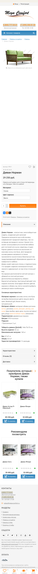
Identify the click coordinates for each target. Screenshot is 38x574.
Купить (23, 206)
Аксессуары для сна (9, 517)
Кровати (5, 512)
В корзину (11, 421)
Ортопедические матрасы (11, 514)
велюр (28, 309)
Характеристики (9, 351)
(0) (8, 413)
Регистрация (25, 4)
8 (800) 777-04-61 (10, 25)
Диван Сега (7, 462)
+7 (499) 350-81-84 (27, 25)
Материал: (7, 188)
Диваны (13, 217)
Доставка (6, 362)
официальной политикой (10, 544)
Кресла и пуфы (8, 522)
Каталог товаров (12, 33)
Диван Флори (25, 406)
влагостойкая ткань (17, 314)
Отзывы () (7, 356)
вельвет (22, 309)
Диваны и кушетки (23, 217)
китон (4, 309)
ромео (15, 309)
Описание (7, 224)
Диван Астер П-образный (8, 407)
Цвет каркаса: (8, 195)
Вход (15, 4)
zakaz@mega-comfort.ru (12, 503)
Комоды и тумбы (8, 525)
